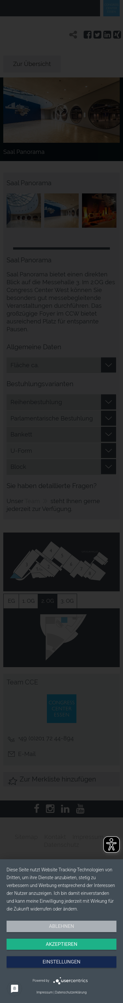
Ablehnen (61, 926)
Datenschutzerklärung (71, 992)
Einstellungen (61, 962)
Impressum (44, 992)
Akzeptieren (61, 944)
